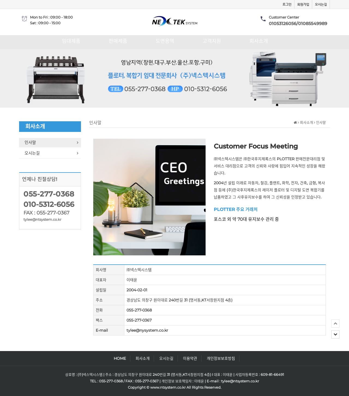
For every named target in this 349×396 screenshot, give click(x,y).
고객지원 (212, 41)
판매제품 (118, 41)
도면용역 (165, 41)
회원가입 (303, 4)
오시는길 (321, 4)
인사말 (53, 142)
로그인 (286, 4)
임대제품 (71, 41)
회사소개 (258, 41)
